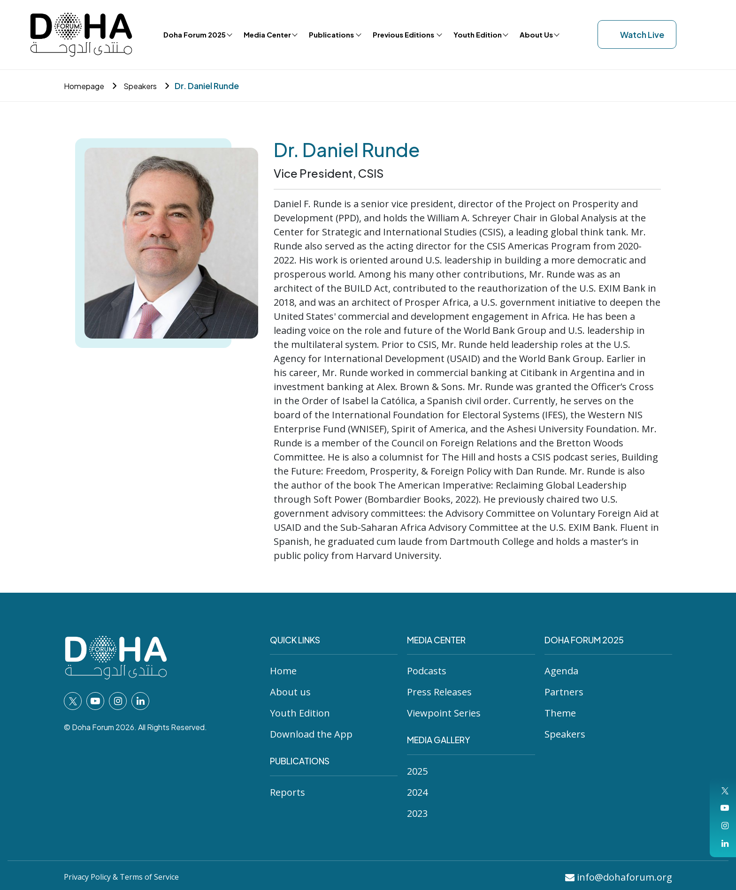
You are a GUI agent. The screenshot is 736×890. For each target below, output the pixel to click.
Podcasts (426, 670)
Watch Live (637, 34)
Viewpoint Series (444, 713)
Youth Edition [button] (477, 34)
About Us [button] (536, 34)
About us (290, 692)
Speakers (147, 85)
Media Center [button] (267, 34)
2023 (417, 813)
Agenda (561, 670)
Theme (560, 713)
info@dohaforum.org (618, 877)
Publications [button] (332, 34)
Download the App (311, 734)
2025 (417, 771)
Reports (287, 792)
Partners (563, 692)
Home (283, 670)
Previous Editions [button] (404, 34)
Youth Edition (300, 713)
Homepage (87, 85)
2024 (417, 792)
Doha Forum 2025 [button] (194, 34)
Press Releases (439, 692)
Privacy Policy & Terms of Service (130, 876)
